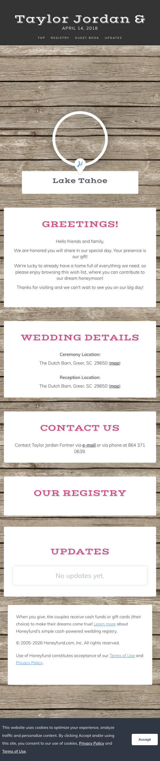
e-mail (89, 445)
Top (41, 38)
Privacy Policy (29, 662)
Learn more (105, 624)
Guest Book (87, 38)
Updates (113, 38)
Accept (145, 739)
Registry (60, 38)
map (115, 363)
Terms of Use (122, 655)
